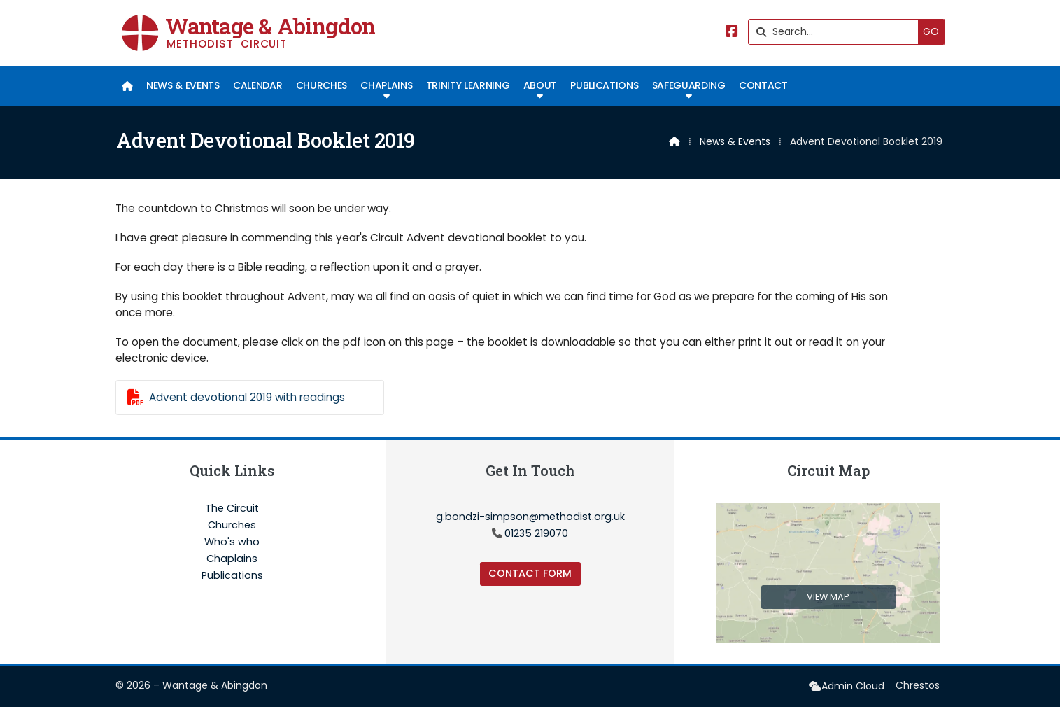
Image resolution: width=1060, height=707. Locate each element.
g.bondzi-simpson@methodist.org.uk (530, 517)
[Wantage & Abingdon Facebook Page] (732, 32)
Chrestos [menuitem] (918, 685)
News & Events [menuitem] (183, 85)
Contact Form (530, 573)
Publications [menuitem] (604, 85)
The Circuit (232, 509)
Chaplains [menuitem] (386, 85)
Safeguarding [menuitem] (689, 85)
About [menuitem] (540, 85)
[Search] (837, 32)
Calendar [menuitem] (257, 85)
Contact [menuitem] (763, 85)
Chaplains (231, 559)
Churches (232, 525)
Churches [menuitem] (321, 85)
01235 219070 (536, 533)
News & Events (735, 141)
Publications (232, 575)
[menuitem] (127, 86)
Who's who (232, 542)
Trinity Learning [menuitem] (468, 85)
